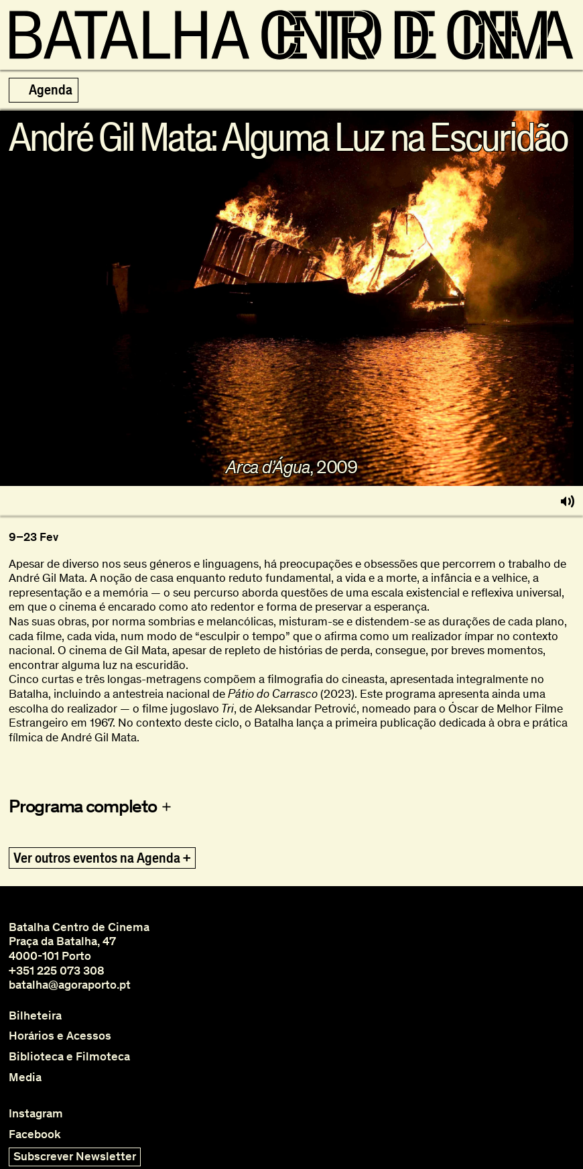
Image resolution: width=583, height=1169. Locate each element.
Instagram (36, 1114)
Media (25, 1077)
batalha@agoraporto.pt (70, 984)
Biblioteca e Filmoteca (69, 1057)
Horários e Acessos (60, 1036)
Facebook (35, 1134)
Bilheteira (35, 1016)
